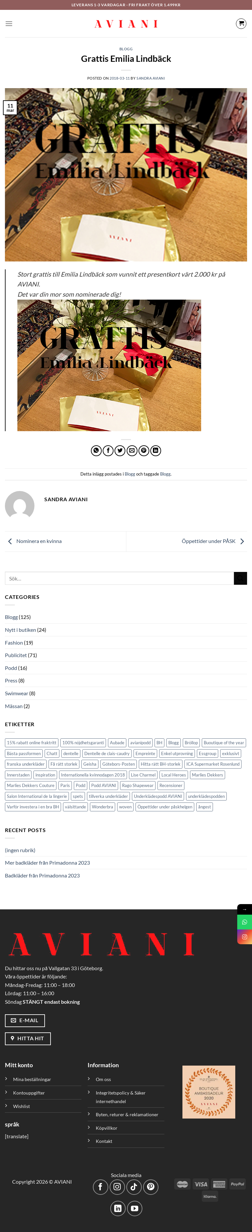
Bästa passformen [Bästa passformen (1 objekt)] (24, 753)
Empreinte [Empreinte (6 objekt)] (145, 753)
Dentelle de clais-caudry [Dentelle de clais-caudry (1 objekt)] (107, 753)
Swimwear (16, 693)
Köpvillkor (106, 1128)
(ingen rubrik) (20, 850)
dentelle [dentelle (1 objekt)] (70, 753)
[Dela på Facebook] (108, 450)
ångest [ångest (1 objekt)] (204, 806)
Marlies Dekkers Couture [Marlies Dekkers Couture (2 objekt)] (30, 785)
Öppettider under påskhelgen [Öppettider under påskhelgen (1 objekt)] (164, 806)
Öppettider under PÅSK (214, 541)
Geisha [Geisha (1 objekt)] (89, 764)
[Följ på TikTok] (134, 1187)
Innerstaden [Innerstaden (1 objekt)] (18, 774)
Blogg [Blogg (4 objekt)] (173, 742)
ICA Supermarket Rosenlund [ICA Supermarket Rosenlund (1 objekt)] (213, 764)
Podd (11, 668)
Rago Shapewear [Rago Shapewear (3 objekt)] (138, 785)
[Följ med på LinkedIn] (118, 1208)
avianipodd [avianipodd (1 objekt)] (140, 742)
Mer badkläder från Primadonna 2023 (47, 862)
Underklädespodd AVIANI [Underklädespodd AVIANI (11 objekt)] (158, 796)
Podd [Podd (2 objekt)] (80, 785)
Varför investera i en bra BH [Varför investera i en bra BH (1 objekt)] (33, 806)
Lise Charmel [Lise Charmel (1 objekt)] (143, 774)
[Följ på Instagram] (117, 1187)
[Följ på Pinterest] (150, 1187)
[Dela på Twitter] (120, 450)
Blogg (126, 49)
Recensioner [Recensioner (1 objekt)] (170, 785)
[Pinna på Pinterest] (143, 450)
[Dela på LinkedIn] (155, 450)
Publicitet (16, 655)
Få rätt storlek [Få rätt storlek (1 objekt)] (64, 764)
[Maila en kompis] (132, 450)
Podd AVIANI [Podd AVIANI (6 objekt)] (103, 785)
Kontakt (104, 1141)
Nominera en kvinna (33, 541)
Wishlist (21, 1106)
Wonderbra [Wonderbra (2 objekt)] (102, 806)
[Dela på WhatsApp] (96, 450)
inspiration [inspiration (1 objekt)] (45, 774)
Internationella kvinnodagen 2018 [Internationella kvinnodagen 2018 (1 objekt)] (93, 774)
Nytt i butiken (20, 630)
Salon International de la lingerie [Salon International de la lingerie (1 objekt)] (37, 796)
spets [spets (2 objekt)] (78, 796)
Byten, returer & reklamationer (127, 1114)
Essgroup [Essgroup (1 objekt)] (207, 753)
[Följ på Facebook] (100, 1187)
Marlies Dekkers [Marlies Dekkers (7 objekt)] (207, 774)
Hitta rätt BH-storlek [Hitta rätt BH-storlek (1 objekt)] (160, 764)
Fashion (14, 642)
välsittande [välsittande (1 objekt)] (75, 806)
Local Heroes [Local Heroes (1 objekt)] (173, 774)
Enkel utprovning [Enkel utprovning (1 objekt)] (177, 753)
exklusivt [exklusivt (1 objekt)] (230, 753)
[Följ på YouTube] (134, 1208)
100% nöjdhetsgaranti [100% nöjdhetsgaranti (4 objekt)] (83, 742)
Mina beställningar (32, 1079)
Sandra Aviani (150, 78)
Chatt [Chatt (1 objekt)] (52, 753)
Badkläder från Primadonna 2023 (42, 875)
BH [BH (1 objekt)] (159, 742)
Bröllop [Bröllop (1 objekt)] (191, 742)
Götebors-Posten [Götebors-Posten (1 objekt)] (118, 764)
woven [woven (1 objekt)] (125, 806)
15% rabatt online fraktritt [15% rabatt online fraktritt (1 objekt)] (31, 742)
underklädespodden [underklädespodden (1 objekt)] (206, 796)
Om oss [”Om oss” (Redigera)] (103, 1079)
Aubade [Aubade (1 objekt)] (117, 742)
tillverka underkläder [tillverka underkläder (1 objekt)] (108, 796)
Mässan (14, 706)
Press (11, 680)
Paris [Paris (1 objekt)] (65, 785)
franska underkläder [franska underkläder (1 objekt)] (26, 764)
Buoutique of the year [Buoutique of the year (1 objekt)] (224, 742)
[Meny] (9, 23)
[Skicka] (240, 578)
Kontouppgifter (29, 1093)
